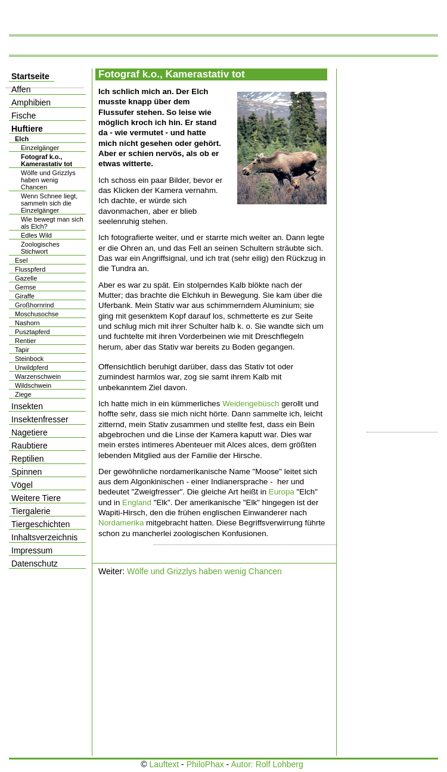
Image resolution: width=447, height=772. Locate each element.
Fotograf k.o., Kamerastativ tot (46, 160)
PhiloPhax (205, 764)
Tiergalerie (31, 511)
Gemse (25, 287)
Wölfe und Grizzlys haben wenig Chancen (204, 571)
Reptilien (27, 458)
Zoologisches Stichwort (40, 248)
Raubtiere (29, 445)
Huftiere (27, 128)
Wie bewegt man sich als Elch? (52, 223)
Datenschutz (34, 563)
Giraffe (25, 296)
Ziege (23, 394)
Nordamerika (121, 522)
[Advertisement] (196, 668)
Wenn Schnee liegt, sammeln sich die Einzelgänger (49, 203)
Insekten (27, 406)
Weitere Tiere (36, 498)
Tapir (22, 349)
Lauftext (164, 764)
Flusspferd (30, 269)
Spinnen (26, 472)
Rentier (25, 340)
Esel (21, 260)
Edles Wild (36, 235)
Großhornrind (34, 305)
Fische (23, 115)
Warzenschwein (38, 376)
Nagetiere (29, 432)
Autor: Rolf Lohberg (267, 764)
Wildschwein (33, 385)
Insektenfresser (40, 419)
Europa (281, 491)
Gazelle (26, 278)
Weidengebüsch (250, 403)
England (136, 502)
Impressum (31, 550)
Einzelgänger (40, 147)
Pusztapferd (32, 331)
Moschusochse (36, 313)
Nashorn (27, 322)
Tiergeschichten (40, 524)
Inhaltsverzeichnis (44, 537)
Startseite (30, 76)
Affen (20, 89)
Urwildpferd (31, 367)
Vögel (22, 485)
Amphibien (31, 102)
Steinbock (29, 358)
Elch (22, 138)
